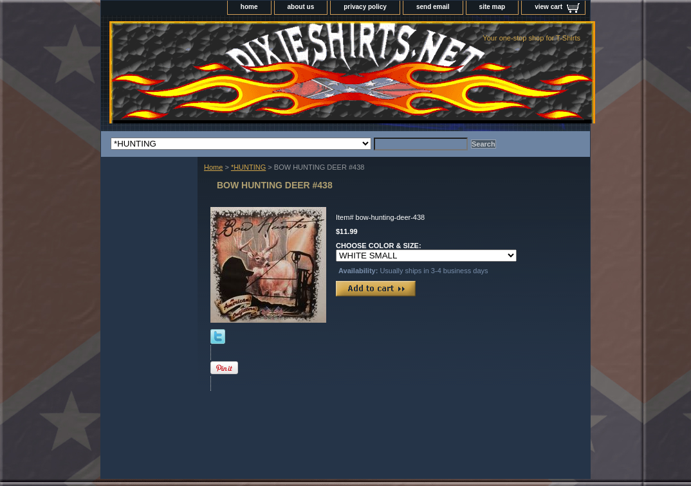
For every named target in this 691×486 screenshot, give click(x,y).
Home (213, 167)
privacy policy (365, 6)
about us (301, 6)
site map (492, 6)
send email (433, 6)
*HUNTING (248, 167)
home (249, 6)
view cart (548, 6)
